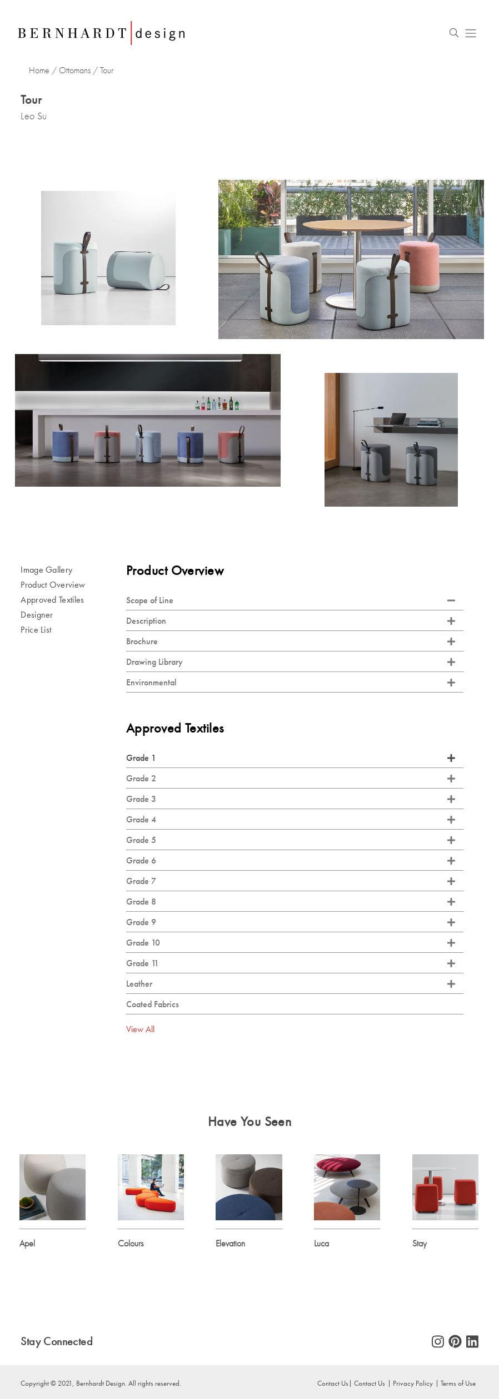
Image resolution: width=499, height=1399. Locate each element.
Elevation (230, 1244)
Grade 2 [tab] (290, 779)
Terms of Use (458, 1383)
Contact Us (332, 1383)
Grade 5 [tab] (290, 840)
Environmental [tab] (290, 683)
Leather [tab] (290, 984)
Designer (37, 615)
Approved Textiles (52, 600)
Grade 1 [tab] (290, 758)
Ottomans (75, 70)
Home (39, 70)
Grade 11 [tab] (290, 963)
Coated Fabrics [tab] (152, 1004)
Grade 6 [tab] (290, 861)
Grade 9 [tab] (290, 922)
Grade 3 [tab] (290, 799)
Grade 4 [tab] (290, 820)
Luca (321, 1244)
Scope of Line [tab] (290, 600)
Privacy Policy (413, 1383)
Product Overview (53, 585)
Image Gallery (46, 570)
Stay (419, 1244)
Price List (36, 630)
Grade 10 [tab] (290, 943)
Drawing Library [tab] (290, 662)
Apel (27, 1244)
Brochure (290, 642)
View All (140, 1029)
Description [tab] (290, 621)
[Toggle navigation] (470, 33)
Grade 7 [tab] (290, 881)
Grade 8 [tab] (290, 902)
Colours (130, 1244)
